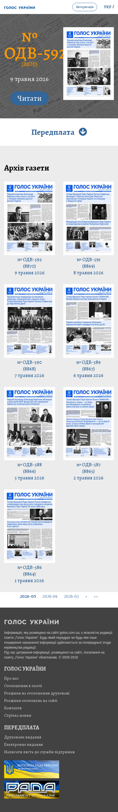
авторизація (85, 7)
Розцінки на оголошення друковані (37, 693)
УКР (107, 7)
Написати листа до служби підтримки (39, 752)
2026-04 (49, 596)
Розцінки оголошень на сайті (30, 700)
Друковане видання (22, 737)
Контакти (13, 708)
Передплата (59, 132)
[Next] (86, 596)
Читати (29, 98)
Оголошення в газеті (23, 685)
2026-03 (71, 596)
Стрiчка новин (17, 715)
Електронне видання (23, 744)
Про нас (11, 678)
